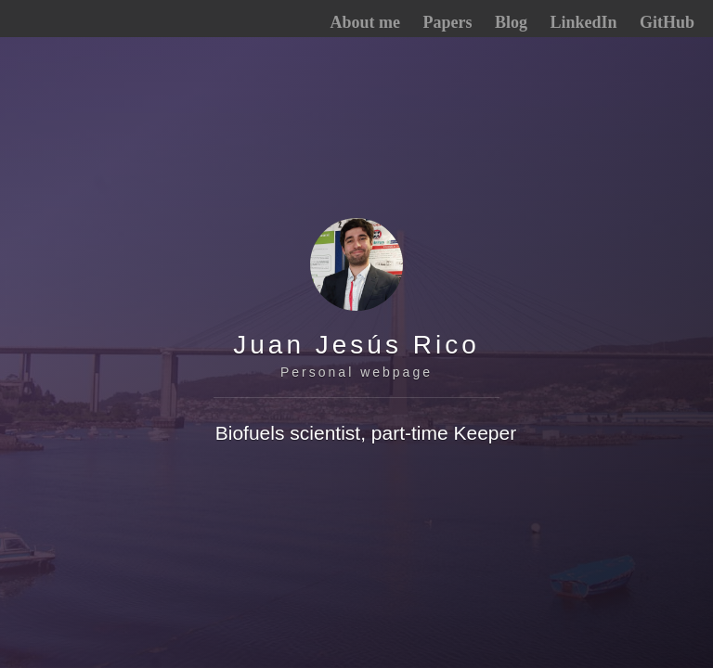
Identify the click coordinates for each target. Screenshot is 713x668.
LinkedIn (583, 22)
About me (365, 22)
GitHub (667, 22)
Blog (511, 22)
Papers (447, 22)
